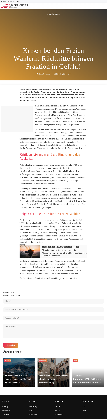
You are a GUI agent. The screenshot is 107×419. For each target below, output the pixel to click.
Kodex (84, 410)
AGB (30, 410)
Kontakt (58, 410)
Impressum (58, 414)
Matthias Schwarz (43, 74)
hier (66, 278)
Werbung (5, 407)
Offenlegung (33, 407)
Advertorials (6, 410)
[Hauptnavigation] (103, 6)
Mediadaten (6, 414)
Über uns (58, 407)
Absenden (11, 345)
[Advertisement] (53, 31)
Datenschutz (33, 414)
